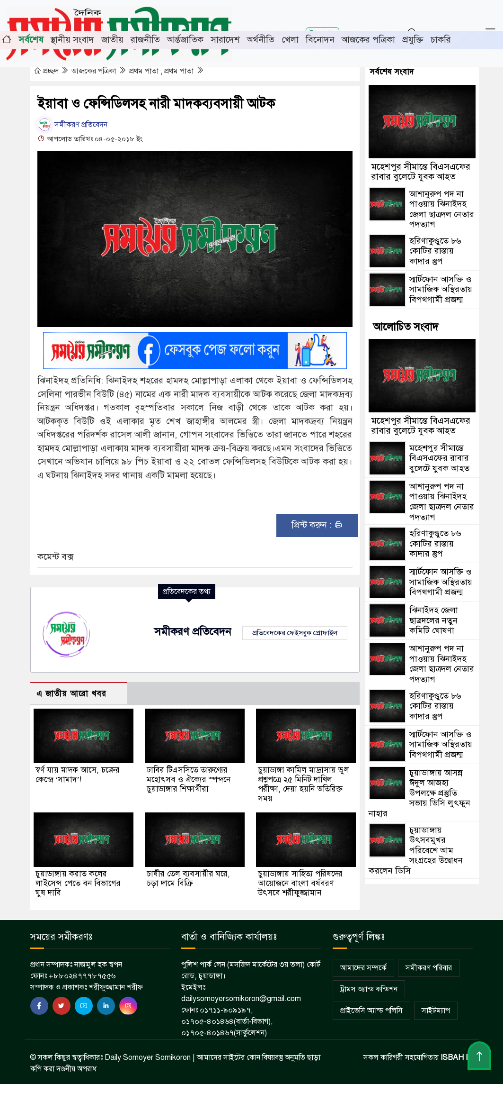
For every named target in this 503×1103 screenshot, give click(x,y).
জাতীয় (112, 39)
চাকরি (441, 39)
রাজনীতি (145, 39)
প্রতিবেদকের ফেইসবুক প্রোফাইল (294, 633)
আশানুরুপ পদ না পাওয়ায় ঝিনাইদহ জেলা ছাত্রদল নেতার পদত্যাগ (441, 209)
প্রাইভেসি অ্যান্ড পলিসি (371, 1010)
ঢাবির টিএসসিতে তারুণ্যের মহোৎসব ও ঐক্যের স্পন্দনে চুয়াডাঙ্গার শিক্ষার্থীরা (188, 779)
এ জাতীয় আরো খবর (71, 694)
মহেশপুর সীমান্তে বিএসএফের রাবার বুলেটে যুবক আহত (420, 171)
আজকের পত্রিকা (368, 39)
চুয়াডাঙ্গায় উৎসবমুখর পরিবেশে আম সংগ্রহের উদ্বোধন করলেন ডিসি (416, 850)
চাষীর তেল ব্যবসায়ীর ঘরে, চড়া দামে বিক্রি (188, 878)
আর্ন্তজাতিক (185, 39)
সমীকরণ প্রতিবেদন (72, 124)
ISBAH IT (457, 1057)
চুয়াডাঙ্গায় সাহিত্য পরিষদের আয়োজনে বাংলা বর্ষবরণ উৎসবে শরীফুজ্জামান (300, 883)
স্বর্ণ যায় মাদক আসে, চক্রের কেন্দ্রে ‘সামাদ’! (77, 774)
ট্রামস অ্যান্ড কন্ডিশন (368, 989)
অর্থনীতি (260, 39)
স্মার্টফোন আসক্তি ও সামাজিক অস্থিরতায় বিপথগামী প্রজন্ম (440, 289)
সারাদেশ (225, 39)
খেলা (290, 39)
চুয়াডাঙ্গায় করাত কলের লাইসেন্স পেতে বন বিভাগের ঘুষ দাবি (78, 883)
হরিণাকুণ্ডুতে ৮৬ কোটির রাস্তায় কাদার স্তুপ (435, 251)
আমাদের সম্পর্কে (363, 968)
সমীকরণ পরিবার (429, 968)
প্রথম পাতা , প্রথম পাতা (162, 71)
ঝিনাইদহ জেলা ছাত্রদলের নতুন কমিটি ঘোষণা (433, 620)
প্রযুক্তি (413, 39)
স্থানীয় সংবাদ (72, 39)
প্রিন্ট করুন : (317, 525)
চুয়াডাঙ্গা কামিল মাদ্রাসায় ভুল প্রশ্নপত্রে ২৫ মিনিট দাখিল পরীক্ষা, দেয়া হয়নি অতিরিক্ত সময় (303, 784)
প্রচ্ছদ (47, 71)
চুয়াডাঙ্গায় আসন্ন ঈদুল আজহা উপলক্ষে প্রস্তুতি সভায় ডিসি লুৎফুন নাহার (419, 793)
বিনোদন (320, 39)
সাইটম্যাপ (436, 1010)
